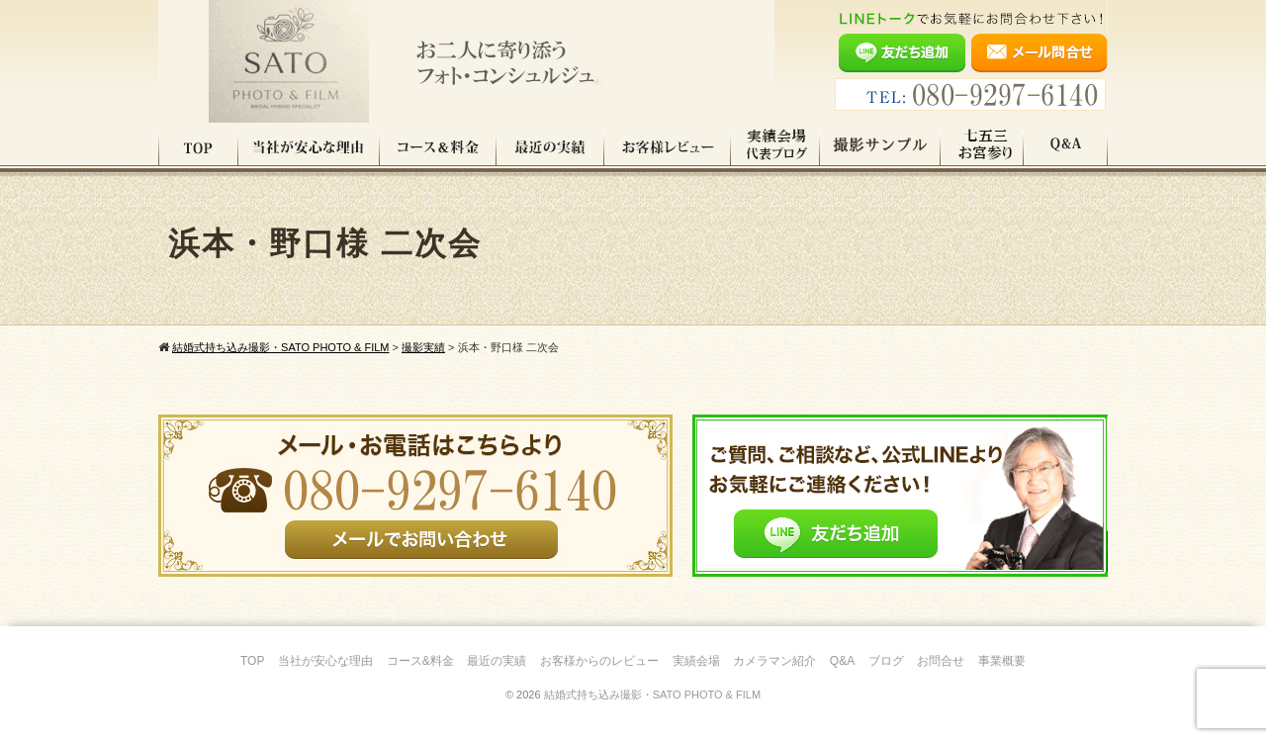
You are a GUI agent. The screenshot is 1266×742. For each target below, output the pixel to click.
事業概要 (1002, 661)
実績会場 (696, 661)
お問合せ (940, 661)
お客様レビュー (667, 147)
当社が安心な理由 (309, 147)
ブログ (886, 661)
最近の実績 (550, 147)
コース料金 (438, 147)
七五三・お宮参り (982, 147)
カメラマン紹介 (774, 661)
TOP (198, 147)
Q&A (1066, 147)
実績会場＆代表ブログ (775, 147)
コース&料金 (420, 661)
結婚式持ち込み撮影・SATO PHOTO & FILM (652, 694)
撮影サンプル (880, 147)
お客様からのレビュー (599, 661)
